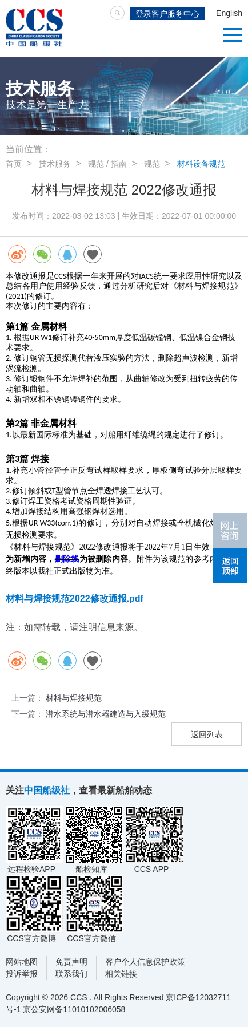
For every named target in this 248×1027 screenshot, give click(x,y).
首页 (14, 163)
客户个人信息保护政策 (145, 961)
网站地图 (22, 961)
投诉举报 (22, 973)
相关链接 (121, 973)
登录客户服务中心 (167, 13)
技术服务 (55, 163)
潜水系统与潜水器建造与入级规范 (106, 713)
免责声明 (71, 961)
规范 (152, 163)
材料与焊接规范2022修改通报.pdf (74, 598)
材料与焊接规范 (74, 697)
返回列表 (207, 734)
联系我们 (71, 973)
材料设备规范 (201, 163)
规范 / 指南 (107, 163)
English (229, 13)
